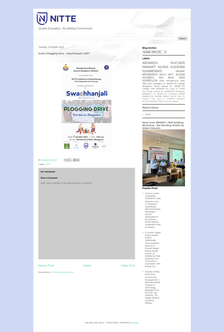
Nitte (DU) (147, 83)
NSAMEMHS (152, 71)
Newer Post (46, 265)
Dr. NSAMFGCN (168, 91)
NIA (161, 77)
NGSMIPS (148, 77)
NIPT (48, 164)
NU (167, 89)
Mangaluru (181, 99)
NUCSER (178, 63)
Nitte (183, 81)
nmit (153, 88)
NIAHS (166, 96)
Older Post (128, 265)
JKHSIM (158, 96)
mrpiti (172, 89)
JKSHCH (160, 88)
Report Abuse (150, 107)
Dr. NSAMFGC (169, 99)
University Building (171, 101)
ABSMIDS (150, 63)
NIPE (161, 81)
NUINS (163, 67)
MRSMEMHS (150, 74)
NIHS (171, 77)
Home (87, 265)
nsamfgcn (157, 83)
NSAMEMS (153, 101)
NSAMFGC (147, 94)
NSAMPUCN (172, 81)
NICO (162, 74)
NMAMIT (149, 67)
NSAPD (161, 101)
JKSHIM (180, 74)
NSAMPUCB (147, 96)
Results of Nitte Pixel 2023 (152, 273)
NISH (182, 77)
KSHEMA (178, 67)
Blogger (135, 322)
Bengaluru (180, 91)
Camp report (156, 99)
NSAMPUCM (149, 80)
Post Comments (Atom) (62, 272)
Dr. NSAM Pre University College (169, 94)
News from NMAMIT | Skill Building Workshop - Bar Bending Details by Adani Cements (163, 125)
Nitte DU (181, 96)
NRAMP (180, 71)
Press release (161, 86)
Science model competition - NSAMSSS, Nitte (153, 196)
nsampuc (145, 99)
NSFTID (173, 96)
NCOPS (145, 101)
